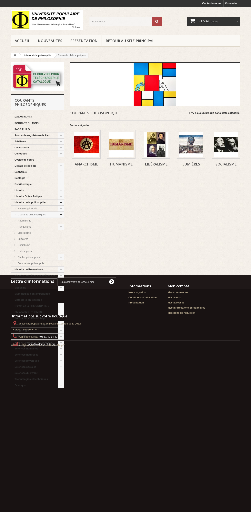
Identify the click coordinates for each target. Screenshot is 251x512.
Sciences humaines (26, 348)
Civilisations (22, 147)
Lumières (22, 238)
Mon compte (178, 415)
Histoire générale (27, 208)
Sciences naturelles (26, 354)
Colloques (21, 153)
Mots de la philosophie (28, 299)
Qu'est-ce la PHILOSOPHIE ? (32, 305)
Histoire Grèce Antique (28, 196)
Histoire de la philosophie (30, 202)
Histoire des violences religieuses (35, 275)
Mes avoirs (174, 426)
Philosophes (24, 251)
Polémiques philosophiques (31, 318)
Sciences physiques (27, 360)
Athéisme (20, 141)
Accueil (22, 40)
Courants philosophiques (31, 214)
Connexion (231, 3)
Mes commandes (178, 421)
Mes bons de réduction (182, 441)
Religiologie (22, 330)
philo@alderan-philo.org (41, 486)
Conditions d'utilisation (142, 426)
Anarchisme (24, 220)
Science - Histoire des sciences (34, 342)
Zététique (20, 385)
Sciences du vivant (26, 372)
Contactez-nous (211, 3)
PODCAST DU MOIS (27, 123)
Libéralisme (24, 232)
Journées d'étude (25, 281)
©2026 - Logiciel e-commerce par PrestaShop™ (38, 501)
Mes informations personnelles (186, 436)
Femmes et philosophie (30, 263)
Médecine (20, 287)
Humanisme (24, 226)
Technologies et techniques (31, 379)
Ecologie (20, 177)
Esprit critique (23, 184)
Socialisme (23, 245)
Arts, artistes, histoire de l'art (32, 135)
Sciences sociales (25, 366)
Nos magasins (137, 421)
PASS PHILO (22, 129)
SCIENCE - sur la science (30, 336)
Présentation (84, 40)
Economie (21, 171)
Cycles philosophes (28, 257)
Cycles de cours (24, 159)
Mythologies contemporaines (32, 293)
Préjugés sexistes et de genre (32, 324)
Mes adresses (176, 431)
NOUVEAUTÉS (50, 40)
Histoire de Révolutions (29, 269)
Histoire (19, 190)
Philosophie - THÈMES (28, 312)
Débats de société (25, 165)
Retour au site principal (130, 40)
